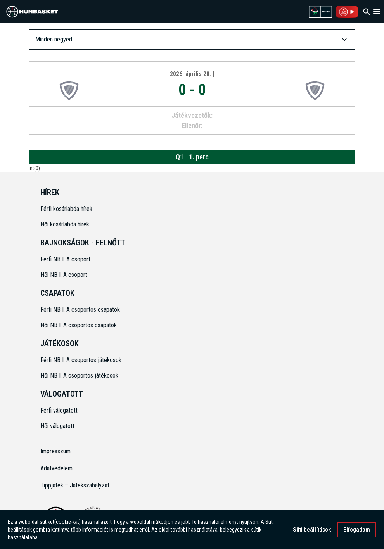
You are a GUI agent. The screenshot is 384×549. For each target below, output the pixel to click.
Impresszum (55, 451)
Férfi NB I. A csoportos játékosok (80, 360)
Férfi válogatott (59, 410)
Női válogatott (57, 426)
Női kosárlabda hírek (64, 224)
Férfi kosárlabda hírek (66, 208)
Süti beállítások (312, 529)
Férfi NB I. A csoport (65, 259)
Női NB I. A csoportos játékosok (79, 375)
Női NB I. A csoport (63, 274)
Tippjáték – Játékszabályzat (74, 485)
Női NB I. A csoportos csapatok (79, 325)
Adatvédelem (56, 468)
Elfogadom (356, 529)
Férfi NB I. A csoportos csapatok (80, 309)
